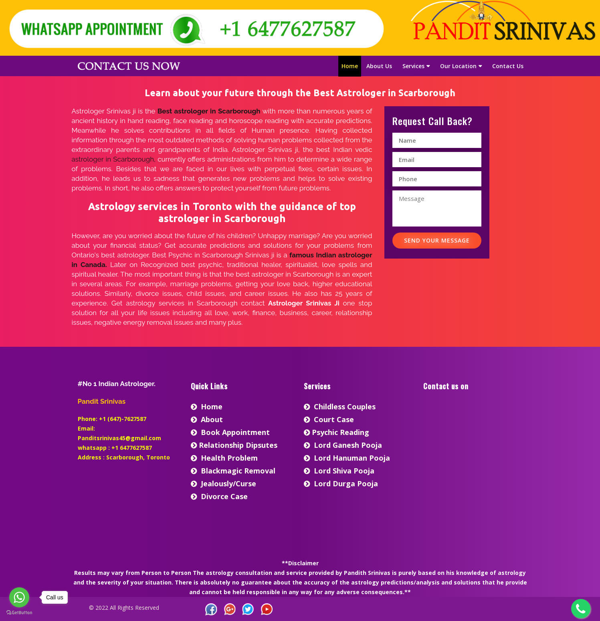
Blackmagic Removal (233, 470)
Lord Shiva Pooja (339, 470)
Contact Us (507, 66)
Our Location (458, 66)
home (206, 406)
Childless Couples (340, 406)
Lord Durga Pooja (341, 483)
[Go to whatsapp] (19, 597)
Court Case (329, 419)
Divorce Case (219, 496)
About (207, 419)
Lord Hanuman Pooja (347, 458)
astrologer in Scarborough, (114, 159)
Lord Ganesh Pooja (343, 445)
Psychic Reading (336, 432)
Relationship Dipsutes (234, 445)
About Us (379, 66)
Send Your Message (437, 240)
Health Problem (224, 458)
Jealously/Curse (223, 483)
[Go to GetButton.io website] (19, 612)
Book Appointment (230, 432)
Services (413, 66)
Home (349, 66)
